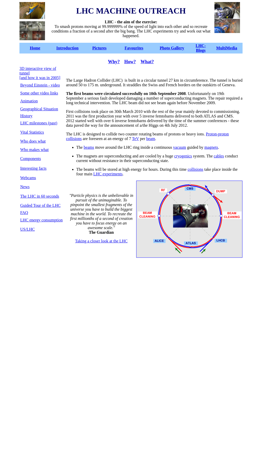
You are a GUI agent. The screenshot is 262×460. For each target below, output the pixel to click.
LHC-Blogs (201, 48)
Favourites (134, 48)
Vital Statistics (32, 132)
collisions (195, 169)
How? (130, 61)
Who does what (33, 141)
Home (35, 48)
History (26, 116)
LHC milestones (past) (38, 123)
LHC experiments (108, 174)
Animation (29, 101)
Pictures (99, 48)
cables (219, 156)
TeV (135, 138)
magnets (211, 147)
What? (147, 61)
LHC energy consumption (41, 220)
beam (150, 138)
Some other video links (39, 93)
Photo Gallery (172, 48)
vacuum (179, 147)
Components (30, 158)
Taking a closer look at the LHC (101, 241)
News (24, 187)
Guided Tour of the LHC (40, 205)
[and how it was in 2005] (39, 78)
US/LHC (27, 229)
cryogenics (183, 156)
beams (89, 147)
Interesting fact (32, 168)
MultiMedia (226, 48)
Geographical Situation (39, 109)
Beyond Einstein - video (40, 85)
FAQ (24, 212)
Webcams (28, 178)
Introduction (67, 48)
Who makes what (34, 149)
